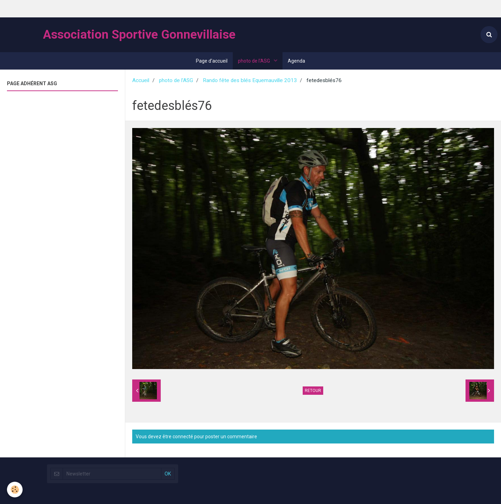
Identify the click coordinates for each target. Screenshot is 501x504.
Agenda (296, 61)
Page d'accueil (212, 61)
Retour (313, 390)
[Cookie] (15, 489)
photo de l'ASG (254, 61)
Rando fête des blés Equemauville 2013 (250, 80)
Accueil (140, 80)
